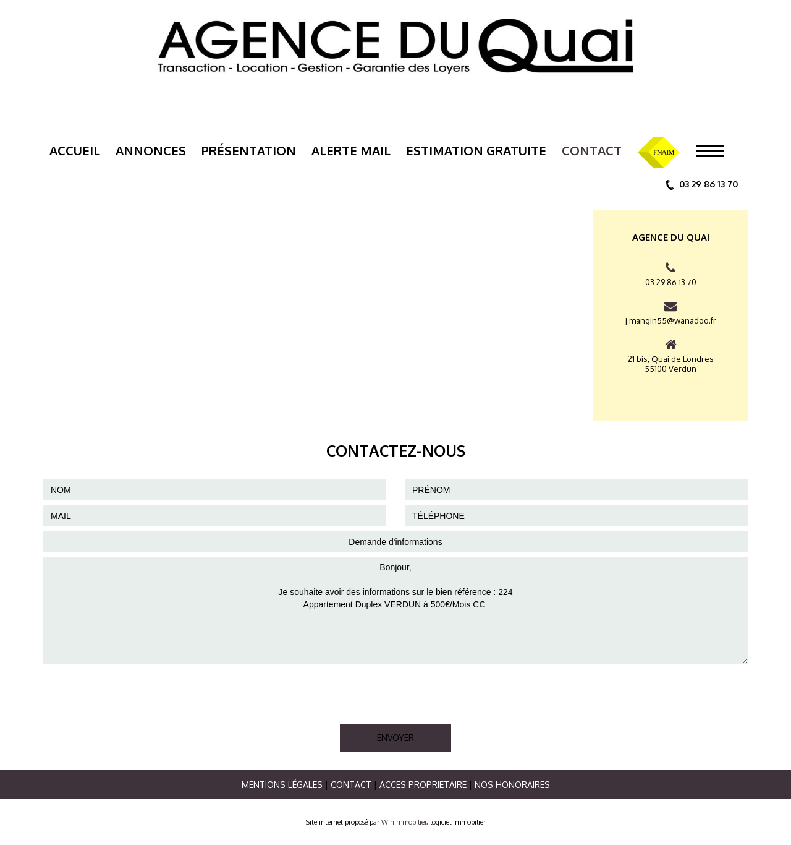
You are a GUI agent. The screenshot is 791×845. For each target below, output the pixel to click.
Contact (592, 150)
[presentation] (137, 693)
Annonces (151, 150)
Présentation (248, 150)
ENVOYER (395, 737)
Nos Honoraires (512, 784)
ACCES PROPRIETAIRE (423, 784)
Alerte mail (351, 150)
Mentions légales (282, 784)
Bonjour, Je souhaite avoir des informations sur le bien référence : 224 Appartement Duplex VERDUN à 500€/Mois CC (395, 610)
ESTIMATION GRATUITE (476, 150)
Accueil (74, 150)
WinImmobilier (403, 822)
